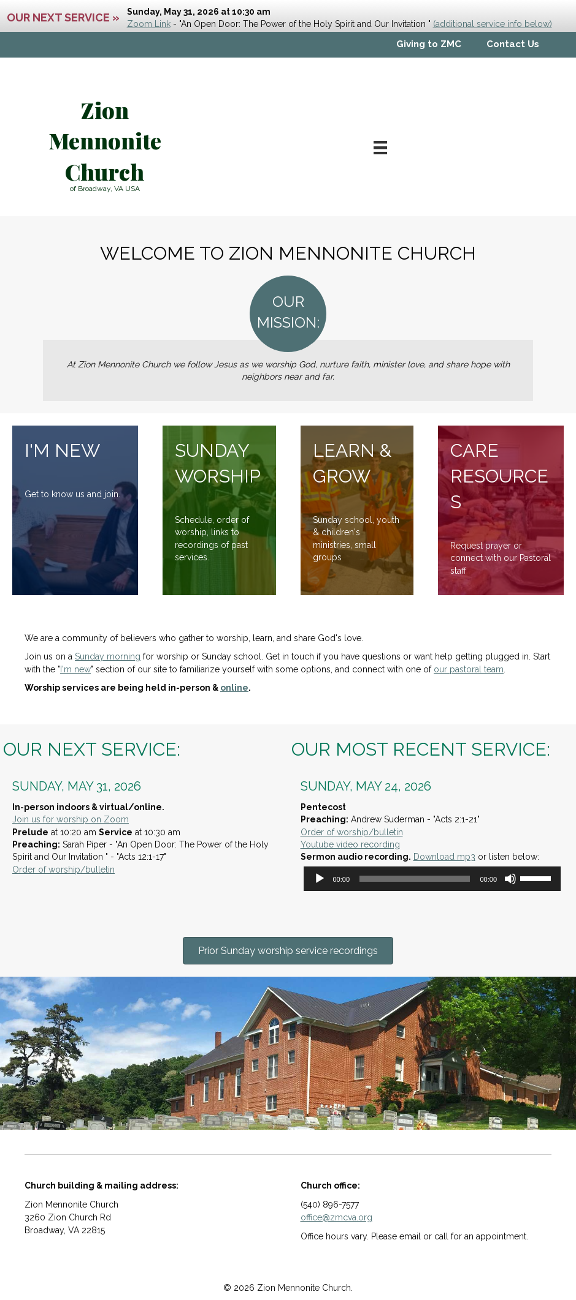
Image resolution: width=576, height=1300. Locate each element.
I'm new (75, 669)
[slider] (414, 879)
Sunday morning (107, 656)
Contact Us (512, 44)
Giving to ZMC (428, 44)
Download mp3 (444, 857)
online (234, 688)
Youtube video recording (350, 844)
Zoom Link (149, 24)
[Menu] (380, 147)
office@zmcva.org (336, 1217)
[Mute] (510, 879)
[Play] (319, 879)
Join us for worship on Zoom (70, 819)
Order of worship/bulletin (63, 869)
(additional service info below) (492, 24)
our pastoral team (469, 669)
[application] (432, 878)
